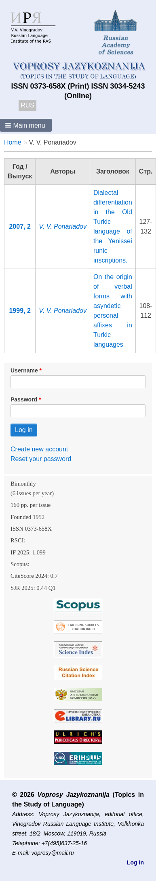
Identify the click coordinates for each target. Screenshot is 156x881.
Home (12, 142)
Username (24, 370)
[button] (26, 125)
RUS (27, 105)
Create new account (39, 449)
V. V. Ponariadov (62, 226)
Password (24, 399)
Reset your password (41, 458)
